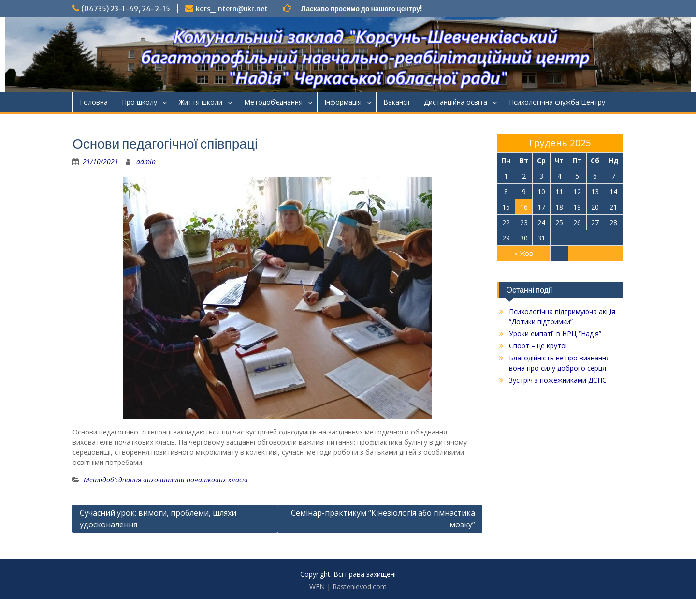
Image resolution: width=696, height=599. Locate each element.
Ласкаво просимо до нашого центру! (361, 8)
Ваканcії (396, 101)
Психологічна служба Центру (557, 101)
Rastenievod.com (360, 586)
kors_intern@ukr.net (232, 8)
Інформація (343, 101)
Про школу (139, 101)
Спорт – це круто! (538, 345)
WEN (317, 586)
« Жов (523, 253)
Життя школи (200, 101)
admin (146, 161)
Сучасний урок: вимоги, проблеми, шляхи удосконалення (158, 519)
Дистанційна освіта (455, 101)
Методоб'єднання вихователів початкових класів (166, 479)
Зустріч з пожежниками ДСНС (558, 380)
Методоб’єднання (273, 101)
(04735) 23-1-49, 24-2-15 (125, 8)
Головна (94, 101)
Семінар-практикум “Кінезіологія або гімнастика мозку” (383, 519)
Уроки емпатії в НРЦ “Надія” (555, 333)
